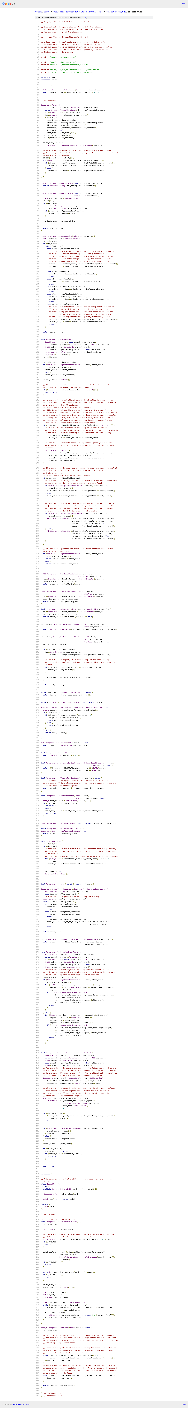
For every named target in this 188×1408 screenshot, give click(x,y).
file (84, 18)
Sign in (183, 4)
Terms (27, 1404)
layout (122, 11)
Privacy (21, 1404)
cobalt (38, 11)
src (107, 11)
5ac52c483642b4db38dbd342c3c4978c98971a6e (77, 11)
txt (177, 1404)
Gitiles (14, 1404)
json (184, 1404)
